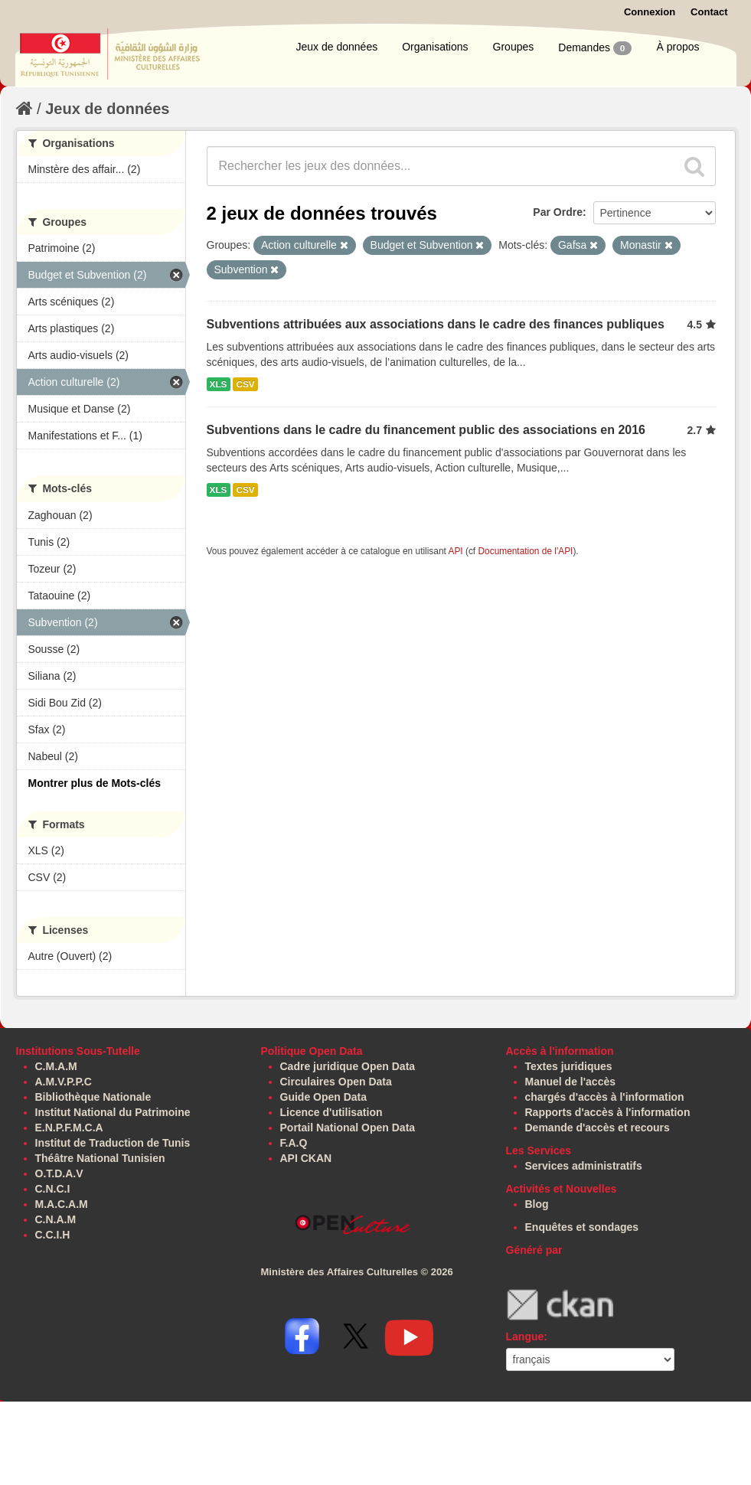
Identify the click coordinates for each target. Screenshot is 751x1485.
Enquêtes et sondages (582, 1227)
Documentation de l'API (525, 551)
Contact (709, 12)
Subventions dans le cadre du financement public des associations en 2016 (426, 429)
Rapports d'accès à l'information (608, 1112)
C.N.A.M (56, 1219)
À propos (677, 47)
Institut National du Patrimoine (113, 1112)
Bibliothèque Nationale (93, 1097)
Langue (525, 1336)
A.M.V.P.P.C (63, 1081)
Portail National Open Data (348, 1127)
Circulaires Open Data (336, 1081)
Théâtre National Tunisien (100, 1158)
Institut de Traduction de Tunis (113, 1143)
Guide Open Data (323, 1097)
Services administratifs (583, 1166)
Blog (537, 1204)
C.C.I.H (52, 1235)
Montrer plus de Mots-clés (94, 783)
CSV (245, 384)
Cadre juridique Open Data (348, 1066)
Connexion (649, 12)
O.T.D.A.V (59, 1173)
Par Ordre (558, 212)
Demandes (595, 48)
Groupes (513, 47)
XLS (218, 384)
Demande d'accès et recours (597, 1127)
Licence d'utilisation (331, 1112)
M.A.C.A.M (61, 1204)
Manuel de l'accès (570, 1081)
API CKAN (306, 1158)
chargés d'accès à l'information (604, 1097)
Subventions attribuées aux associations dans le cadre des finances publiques (435, 324)
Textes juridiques (568, 1066)
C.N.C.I (52, 1189)
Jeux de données (337, 47)
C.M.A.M (56, 1066)
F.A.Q (294, 1143)
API (455, 551)
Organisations (435, 47)
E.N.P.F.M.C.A (69, 1127)
